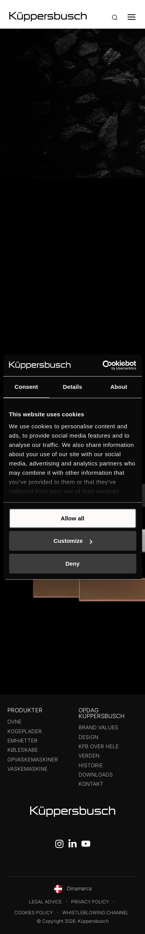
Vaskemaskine (27, 769)
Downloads (95, 774)
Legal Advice (45, 902)
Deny (72, 563)
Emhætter (22, 740)
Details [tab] (72, 386)
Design (88, 737)
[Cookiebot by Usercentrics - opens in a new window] (103, 365)
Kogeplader (24, 731)
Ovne (14, 721)
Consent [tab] (26, 386)
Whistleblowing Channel (95, 912)
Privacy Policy (90, 902)
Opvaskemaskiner (32, 759)
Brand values (98, 727)
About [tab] (118, 386)
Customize (72, 540)
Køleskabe (22, 750)
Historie (90, 765)
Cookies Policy (33, 912)
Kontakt (90, 784)
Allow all (72, 518)
